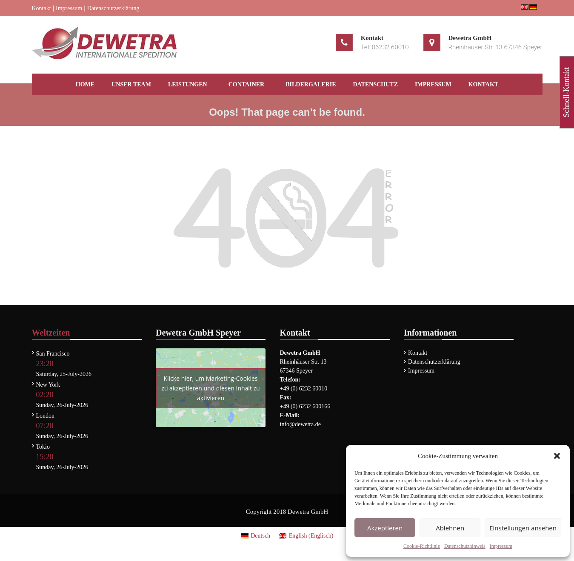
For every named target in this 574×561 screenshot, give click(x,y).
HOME (85, 84)
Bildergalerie (311, 84)
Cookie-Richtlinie (421, 546)
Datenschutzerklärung (113, 8)
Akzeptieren (385, 528)
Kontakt (41, 8)
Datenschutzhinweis (464, 546)
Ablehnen (450, 528)
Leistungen (187, 84)
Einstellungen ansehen (523, 528)
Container (246, 84)
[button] (557, 456)
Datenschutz (375, 84)
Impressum (501, 546)
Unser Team (131, 84)
